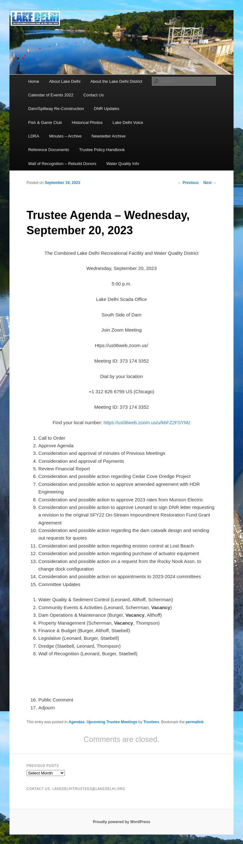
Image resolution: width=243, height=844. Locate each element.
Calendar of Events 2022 (50, 95)
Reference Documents (48, 149)
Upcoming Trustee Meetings (112, 722)
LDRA (33, 136)
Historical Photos (87, 122)
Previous (188, 182)
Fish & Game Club (45, 122)
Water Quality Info (122, 163)
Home (33, 81)
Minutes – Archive (65, 136)
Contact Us (94, 95)
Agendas (77, 722)
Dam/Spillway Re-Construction (56, 108)
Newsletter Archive (108, 136)
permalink (195, 722)
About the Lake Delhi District (116, 81)
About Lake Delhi (64, 81)
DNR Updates (106, 108)
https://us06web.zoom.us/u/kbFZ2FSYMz (146, 422)
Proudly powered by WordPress (121, 822)
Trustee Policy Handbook (102, 149)
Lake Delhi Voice (128, 122)
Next (209, 182)
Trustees (151, 722)
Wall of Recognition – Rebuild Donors (62, 163)
